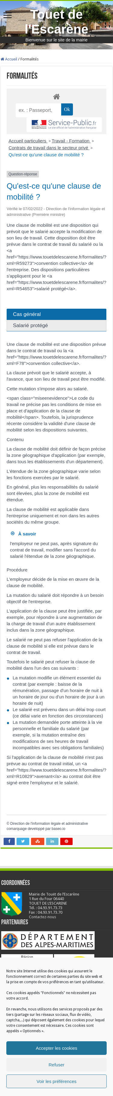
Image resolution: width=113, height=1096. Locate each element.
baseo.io (58, 829)
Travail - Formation (71, 140)
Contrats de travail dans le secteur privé (48, 147)
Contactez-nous (42, 917)
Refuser (56, 1064)
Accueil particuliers (27, 140)
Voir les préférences (56, 1081)
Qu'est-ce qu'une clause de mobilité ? (45, 154)
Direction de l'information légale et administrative (49, 823)
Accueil (9, 59)
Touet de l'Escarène (57, 21)
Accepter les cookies (56, 1048)
